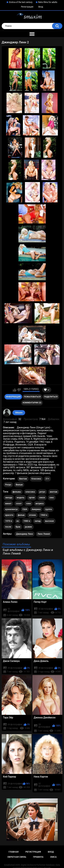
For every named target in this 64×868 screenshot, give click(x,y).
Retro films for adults (47, 2)
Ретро (8, 485)
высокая (49, 521)
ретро (42, 492)
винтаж (53, 492)
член (28, 503)
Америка (36, 509)
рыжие (28, 527)
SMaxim (19, 412)
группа (48, 509)
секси (42, 497)
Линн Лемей (44, 534)
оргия (32, 497)
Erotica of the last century (20, 2)
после (8, 527)
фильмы (17, 492)
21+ (47, 479)
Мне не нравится (19, 390)
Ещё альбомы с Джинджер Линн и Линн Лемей (28, 551)
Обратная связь (16, 857)
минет (8, 503)
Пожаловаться (32, 397)
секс (51, 497)
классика (30, 492)
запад (38, 521)
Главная (14, 852)
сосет (19, 503)
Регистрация (27, 7)
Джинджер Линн (24, 534)
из (18, 521)
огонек (32, 515)
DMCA (53, 857)
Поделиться (51, 397)
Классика (36, 479)
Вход (40, 7)
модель (20, 497)
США (24, 509)
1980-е (26, 521)
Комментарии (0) (32, 402)
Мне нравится (14, 390)
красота (9, 515)
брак (18, 527)
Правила (38, 857)
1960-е (43, 515)
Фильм (19, 485)
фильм (21, 515)
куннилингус (11, 509)
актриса (39, 503)
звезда (8, 497)
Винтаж (23, 479)
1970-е (8, 521)
